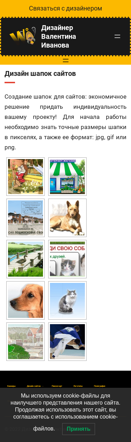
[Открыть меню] (117, 36)
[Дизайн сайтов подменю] (33, 386)
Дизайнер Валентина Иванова (58, 36)
